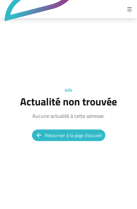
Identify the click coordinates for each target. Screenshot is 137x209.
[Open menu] (129, 9)
